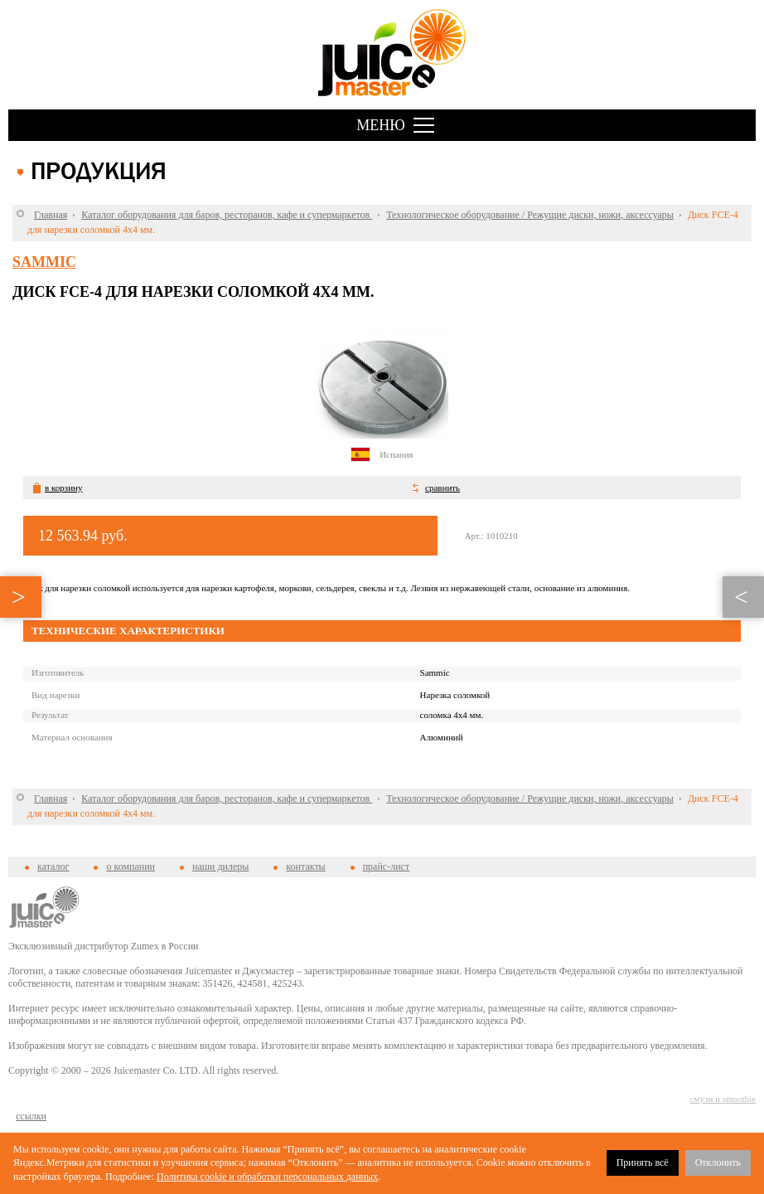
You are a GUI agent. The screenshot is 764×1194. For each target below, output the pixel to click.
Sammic (44, 262)
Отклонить (718, 1162)
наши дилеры (220, 866)
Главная (50, 215)
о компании (130, 866)
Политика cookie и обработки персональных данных (267, 1176)
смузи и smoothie (723, 1099)
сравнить (442, 488)
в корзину (63, 488)
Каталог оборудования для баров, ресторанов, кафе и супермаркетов (226, 215)
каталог (53, 866)
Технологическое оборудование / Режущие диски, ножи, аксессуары (530, 215)
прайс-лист (386, 866)
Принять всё (643, 1162)
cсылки (31, 1116)
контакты (305, 866)
